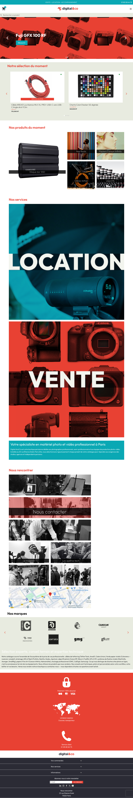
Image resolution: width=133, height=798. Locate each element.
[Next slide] (125, 38)
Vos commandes (57, 761)
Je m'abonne (77, 782)
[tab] (65, 57)
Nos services (55, 767)
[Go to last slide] (7, 38)
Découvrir (21, 43)
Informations (55, 773)
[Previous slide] (5, 632)
